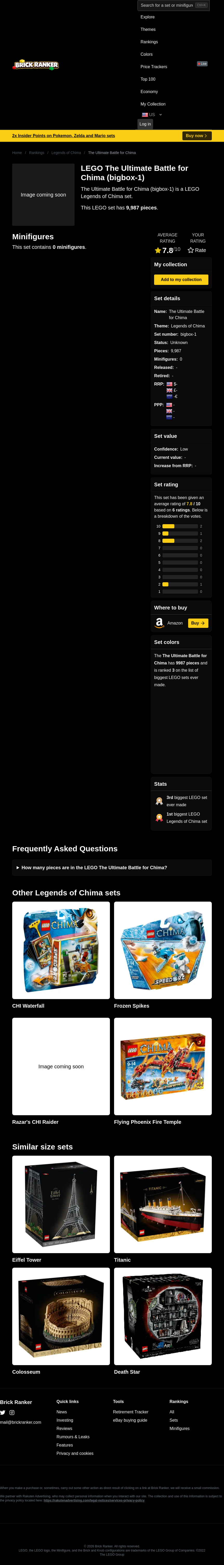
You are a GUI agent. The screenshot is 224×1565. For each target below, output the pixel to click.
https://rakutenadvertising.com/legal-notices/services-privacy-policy (94, 1500)
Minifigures (180, 1428)
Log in (145, 124)
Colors (147, 54)
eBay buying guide (130, 1420)
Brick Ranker (16, 1402)
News (62, 1412)
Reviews (64, 1428)
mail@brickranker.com (20, 1422)
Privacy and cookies (75, 1453)
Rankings (149, 42)
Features (65, 1445)
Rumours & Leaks (73, 1437)
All (172, 1412)
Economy (149, 91)
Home (17, 153)
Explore (148, 17)
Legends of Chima (66, 153)
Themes (148, 29)
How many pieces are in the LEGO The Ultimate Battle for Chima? (94, 867)
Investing (65, 1420)
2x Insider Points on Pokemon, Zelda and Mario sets (63, 136)
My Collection (153, 104)
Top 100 (148, 79)
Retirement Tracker (130, 1412)
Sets (174, 1420)
